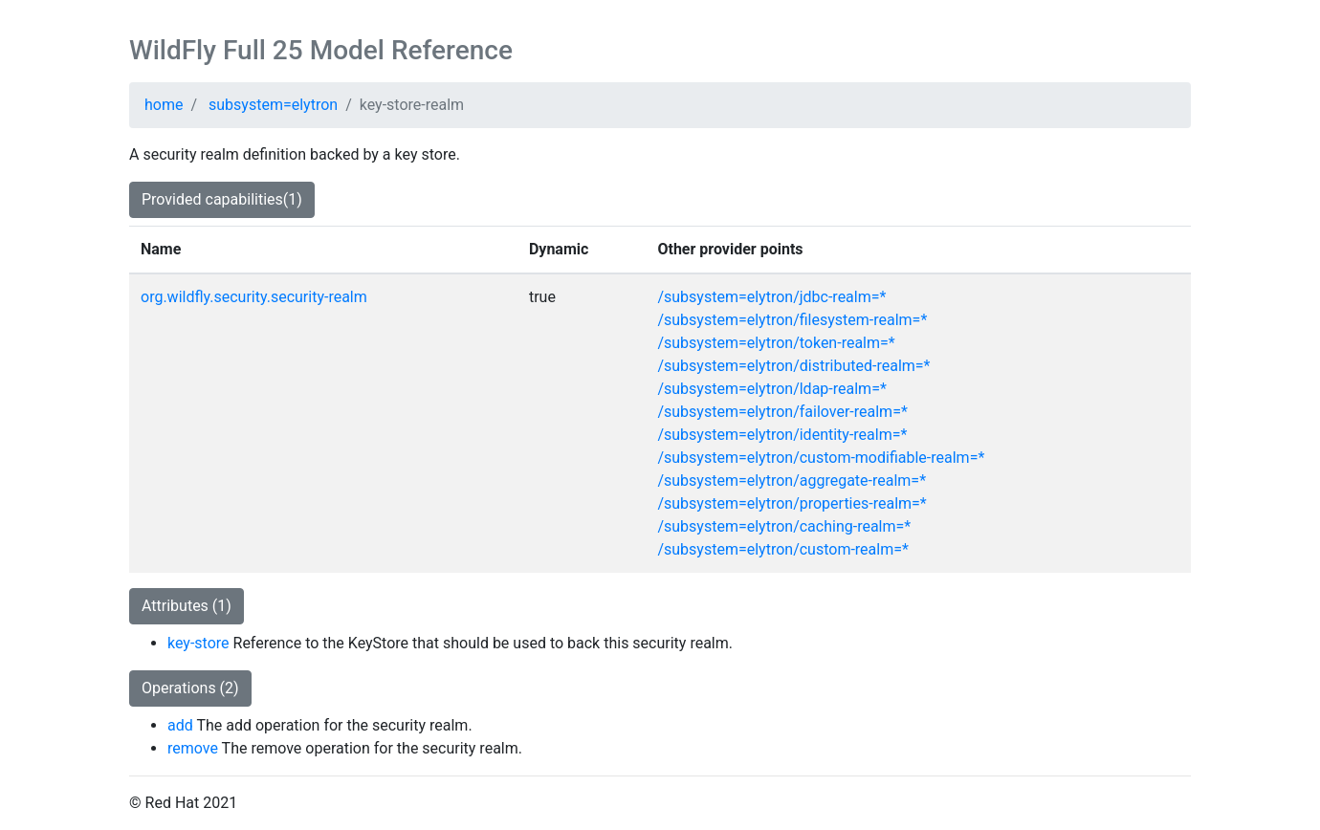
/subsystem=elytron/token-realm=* (775, 343)
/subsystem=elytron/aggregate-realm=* (791, 480)
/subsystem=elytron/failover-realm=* (782, 412)
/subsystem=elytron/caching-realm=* (784, 526)
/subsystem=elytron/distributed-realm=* (793, 366)
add (180, 725)
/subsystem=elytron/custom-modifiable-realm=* (820, 457)
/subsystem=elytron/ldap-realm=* (771, 389)
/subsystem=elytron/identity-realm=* (782, 435)
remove (192, 748)
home (163, 105)
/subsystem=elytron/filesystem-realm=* (792, 320)
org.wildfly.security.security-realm (254, 297)
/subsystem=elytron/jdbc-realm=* (771, 297)
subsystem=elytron (273, 105)
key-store (198, 643)
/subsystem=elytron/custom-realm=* (782, 549)
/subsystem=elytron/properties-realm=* (791, 503)
